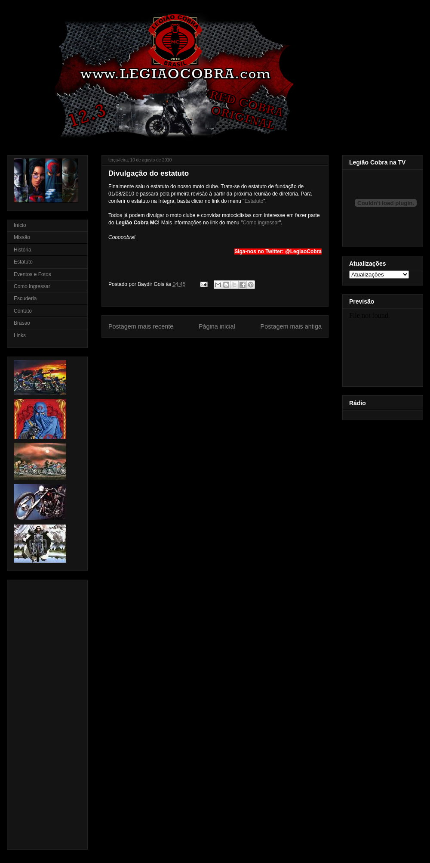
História (22, 250)
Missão (22, 237)
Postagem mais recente (140, 326)
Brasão (22, 323)
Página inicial (217, 326)
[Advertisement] (39, 712)
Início (20, 225)
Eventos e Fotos (32, 274)
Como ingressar (261, 223)
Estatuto (253, 201)
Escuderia (25, 298)
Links (20, 335)
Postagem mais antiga (291, 326)
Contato (23, 311)
